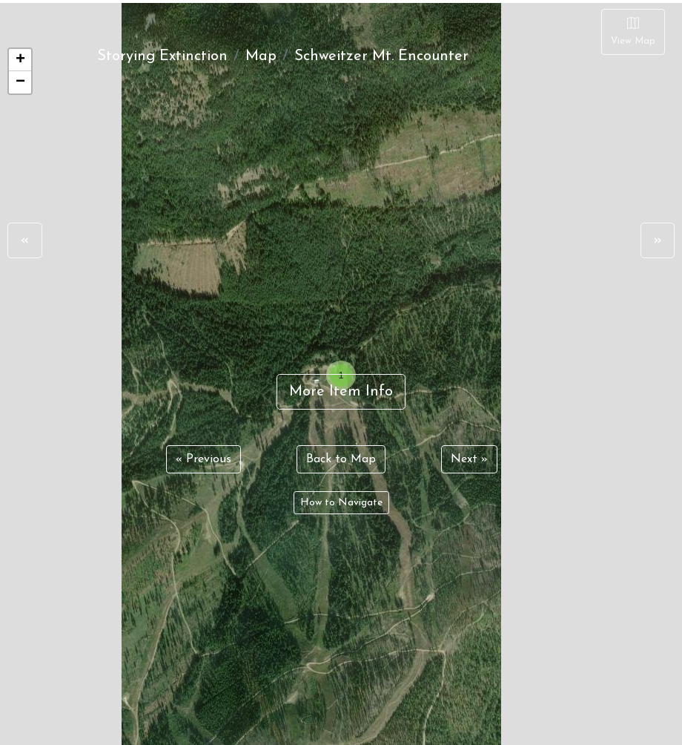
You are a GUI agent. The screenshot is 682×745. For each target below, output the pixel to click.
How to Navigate (341, 502)
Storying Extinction (162, 56)
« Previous (203, 459)
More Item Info (341, 391)
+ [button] (20, 60)
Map (261, 56)
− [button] (20, 82)
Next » (469, 459)
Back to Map (341, 459)
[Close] (633, 32)
